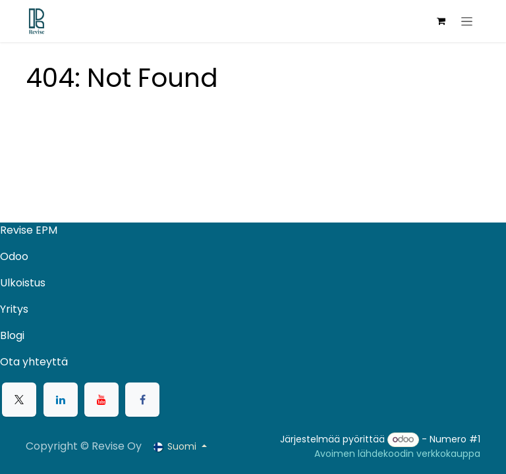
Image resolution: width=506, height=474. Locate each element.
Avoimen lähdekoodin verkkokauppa (397, 453)
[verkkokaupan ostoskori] (440, 21)
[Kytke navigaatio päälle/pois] (466, 21)
